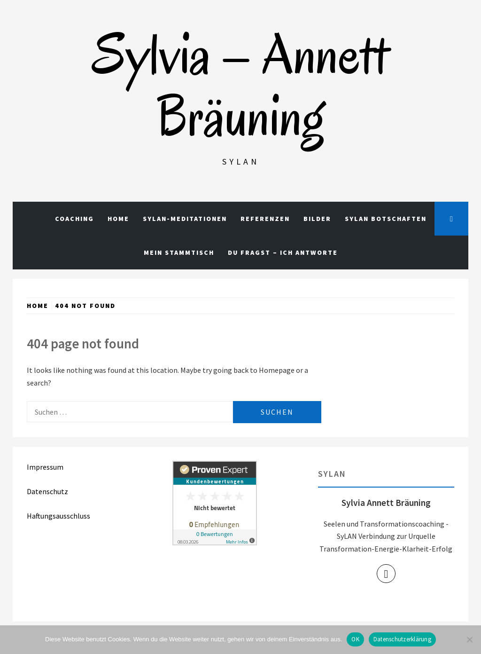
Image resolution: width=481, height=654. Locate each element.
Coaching (74, 218)
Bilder (317, 218)
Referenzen (265, 218)
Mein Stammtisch (179, 252)
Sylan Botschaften (386, 218)
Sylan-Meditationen (185, 218)
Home (118, 218)
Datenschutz (47, 491)
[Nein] (469, 639)
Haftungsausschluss (58, 515)
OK (355, 639)
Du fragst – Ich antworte (283, 252)
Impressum (45, 467)
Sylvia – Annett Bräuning (240, 85)
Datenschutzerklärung (402, 639)
